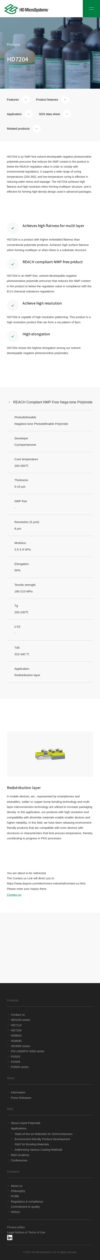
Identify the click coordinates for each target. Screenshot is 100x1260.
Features (18, 99)
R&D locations (20, 1155)
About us (16, 1185)
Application (20, 114)
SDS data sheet (55, 114)
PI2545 (15, 1061)
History (15, 1211)
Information (18, 1092)
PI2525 (15, 1056)
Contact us (14, 894)
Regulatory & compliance (27, 1201)
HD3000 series (20, 1046)
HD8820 (16, 1035)
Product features (52, 99)
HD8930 (16, 1041)
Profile (15, 1196)
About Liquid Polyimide (25, 1123)
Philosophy (18, 1191)
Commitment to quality (25, 1206)
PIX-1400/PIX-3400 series (27, 1051)
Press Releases (21, 1097)
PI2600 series (20, 1067)
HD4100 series (20, 1019)
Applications (19, 1128)
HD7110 (16, 1025)
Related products (24, 128)
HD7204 (16, 1030)
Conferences (19, 1160)
